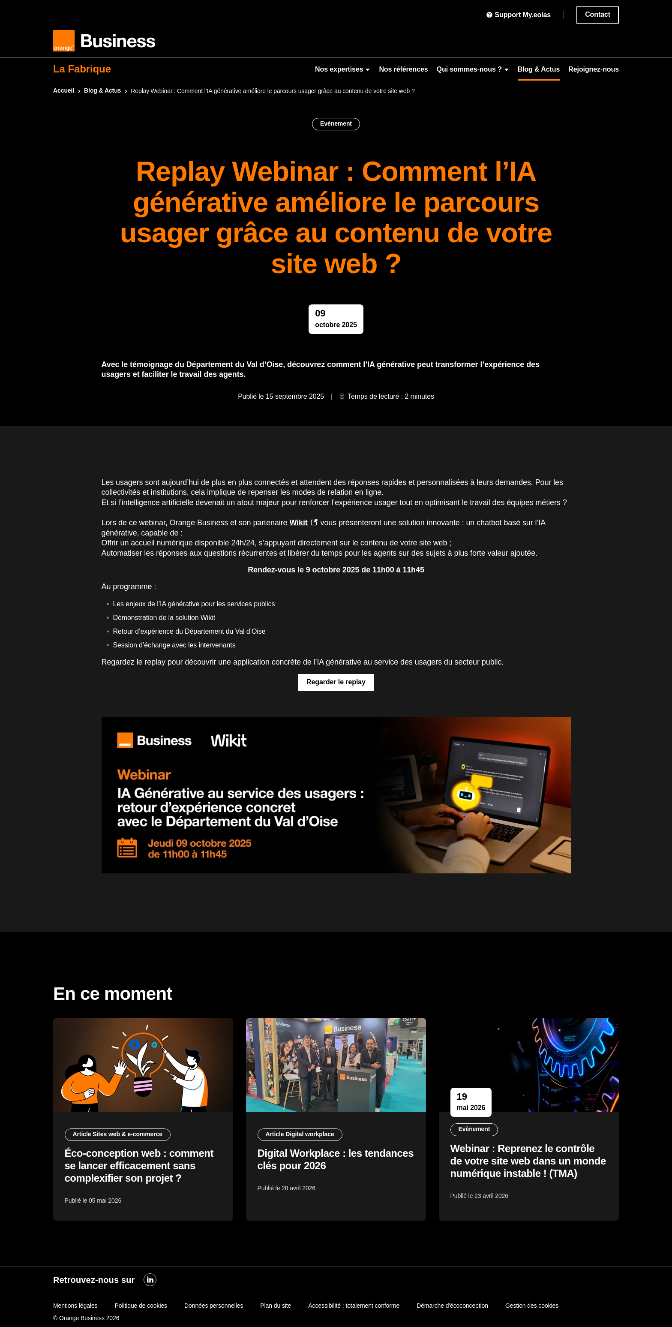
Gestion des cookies (531, 1305)
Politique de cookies (140, 1305)
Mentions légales (75, 1305)
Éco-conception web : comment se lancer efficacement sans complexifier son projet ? (140, 1168)
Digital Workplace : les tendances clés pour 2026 (319, 1162)
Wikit (298, 522)
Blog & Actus (539, 69)
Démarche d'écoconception (452, 1305)
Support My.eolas (518, 14)
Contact (597, 14)
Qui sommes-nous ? (473, 69)
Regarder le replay (336, 682)
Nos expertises (342, 69)
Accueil (63, 90)
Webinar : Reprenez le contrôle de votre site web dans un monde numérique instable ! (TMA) (524, 1170)
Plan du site (275, 1305)
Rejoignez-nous (593, 69)
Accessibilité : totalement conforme (353, 1305)
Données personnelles (213, 1305)
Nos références (403, 69)
